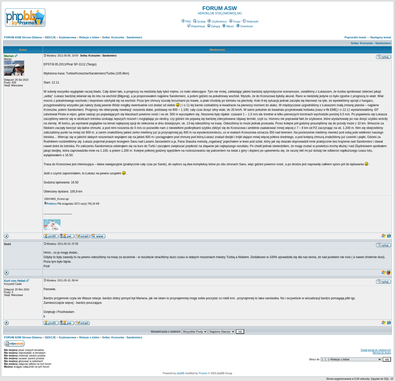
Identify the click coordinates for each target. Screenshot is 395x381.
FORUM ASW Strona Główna (23, 37)
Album (228, 26)
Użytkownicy (217, 21)
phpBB (180, 373)
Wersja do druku (382, 352)
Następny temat (380, 37)
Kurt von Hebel (14, 281)
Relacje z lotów (89, 37)
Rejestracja (196, 26)
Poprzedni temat (355, 37)
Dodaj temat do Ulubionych (376, 350)
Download (244, 26)
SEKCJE (50, 37)
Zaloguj (213, 26)
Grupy (235, 21)
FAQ (186, 21)
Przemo (203, 373)
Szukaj (199, 21)
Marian (9, 56)
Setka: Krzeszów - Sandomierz (122, 37)
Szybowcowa (67, 37)
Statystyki (250, 21)
